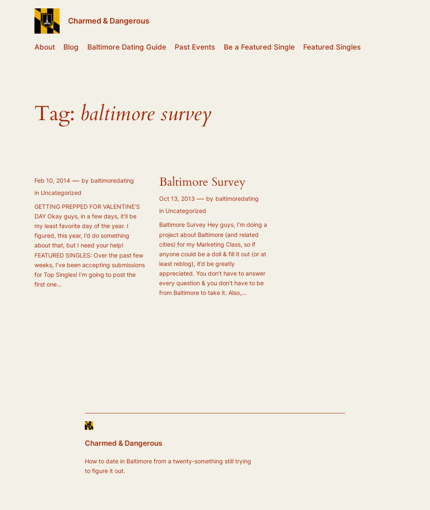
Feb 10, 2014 (52, 180)
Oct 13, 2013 (177, 198)
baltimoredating (112, 180)
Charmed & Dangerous (108, 20)
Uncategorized (61, 192)
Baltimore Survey (202, 182)
